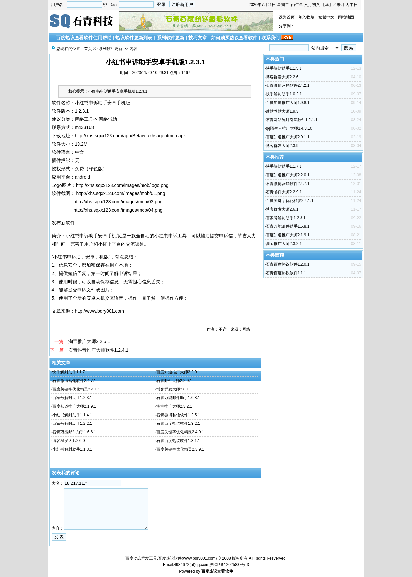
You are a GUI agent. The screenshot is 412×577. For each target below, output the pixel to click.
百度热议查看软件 (217, 571)
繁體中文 (326, 17)
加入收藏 (306, 17)
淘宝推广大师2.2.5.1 (89, 341)
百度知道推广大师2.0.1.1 (288, 137)
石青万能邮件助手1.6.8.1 (178, 397)
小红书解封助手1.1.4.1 (72, 415)
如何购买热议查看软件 (234, 37)
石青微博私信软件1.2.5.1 (178, 415)
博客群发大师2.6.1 (172, 389)
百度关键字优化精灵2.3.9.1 (180, 449)
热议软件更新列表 (133, 37)
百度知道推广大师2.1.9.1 (74, 406)
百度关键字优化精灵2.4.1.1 (76, 389)
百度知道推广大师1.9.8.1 (288, 102)
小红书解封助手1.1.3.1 (72, 449)
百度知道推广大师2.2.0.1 (178, 372)
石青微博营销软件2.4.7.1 (74, 380)
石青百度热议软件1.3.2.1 (178, 423)
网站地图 (346, 17)
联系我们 (270, 37)
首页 (88, 48)
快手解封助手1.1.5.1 (284, 68)
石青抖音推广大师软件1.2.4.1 (98, 350)
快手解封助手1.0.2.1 (284, 94)
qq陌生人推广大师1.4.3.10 (289, 128)
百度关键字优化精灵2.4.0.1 (180, 432)
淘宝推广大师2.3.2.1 (174, 406)
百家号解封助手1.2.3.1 (72, 397)
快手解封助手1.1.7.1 (70, 372)
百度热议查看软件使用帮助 (83, 37)
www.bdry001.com (199, 558)
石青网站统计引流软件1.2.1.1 (292, 120)
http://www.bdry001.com (99, 311)
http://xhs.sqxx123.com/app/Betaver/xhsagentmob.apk (130, 135)
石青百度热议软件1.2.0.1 (288, 264)
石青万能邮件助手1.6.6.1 (74, 432)
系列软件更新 (170, 37)
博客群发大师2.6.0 (68, 440)
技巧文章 (197, 37)
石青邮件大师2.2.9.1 (174, 380)
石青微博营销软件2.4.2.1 (288, 85)
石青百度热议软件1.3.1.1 (178, 440)
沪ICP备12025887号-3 (229, 564)
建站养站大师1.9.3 (282, 111)
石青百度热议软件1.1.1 (286, 273)
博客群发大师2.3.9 (282, 145)
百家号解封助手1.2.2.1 (72, 423)
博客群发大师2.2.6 (282, 77)
